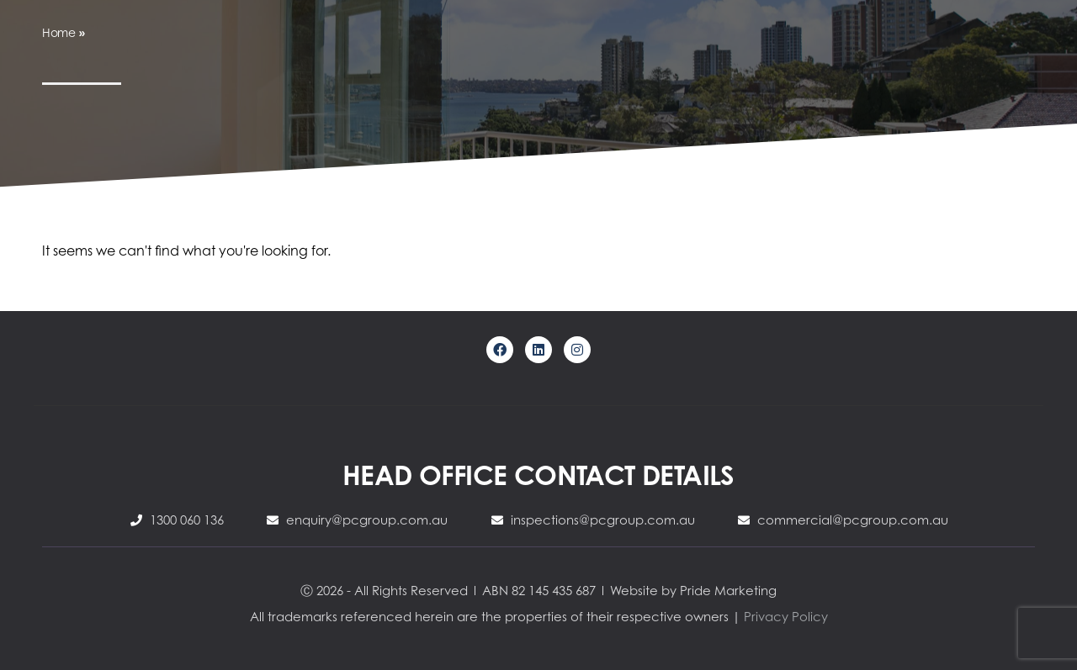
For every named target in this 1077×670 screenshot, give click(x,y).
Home (59, 32)
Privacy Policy (786, 616)
